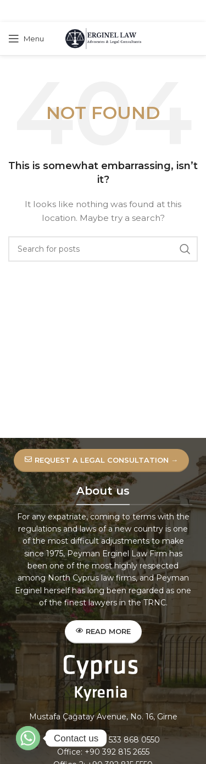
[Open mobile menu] (26, 39)
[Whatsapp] (28, 738)
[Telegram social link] (130, 11)
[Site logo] (103, 38)
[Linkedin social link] (116, 11)
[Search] (103, 249)
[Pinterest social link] (102, 11)
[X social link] (88, 11)
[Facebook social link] (75, 11)
